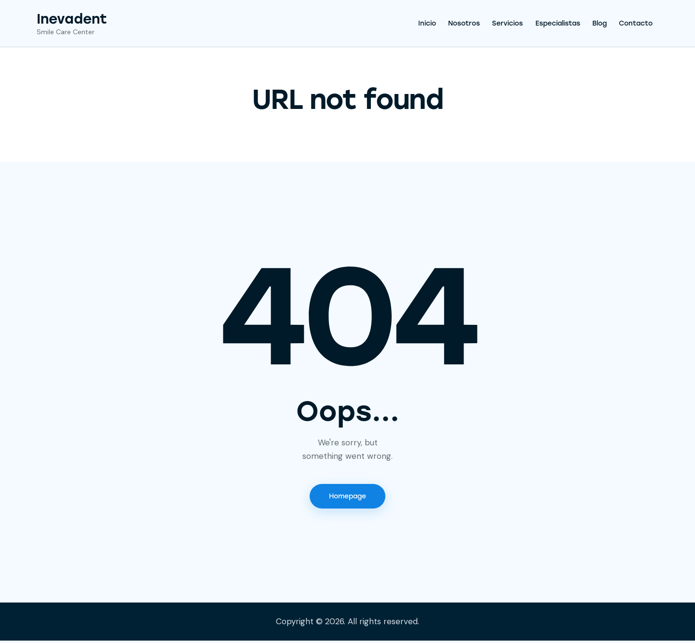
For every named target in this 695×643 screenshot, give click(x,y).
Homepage (347, 498)
